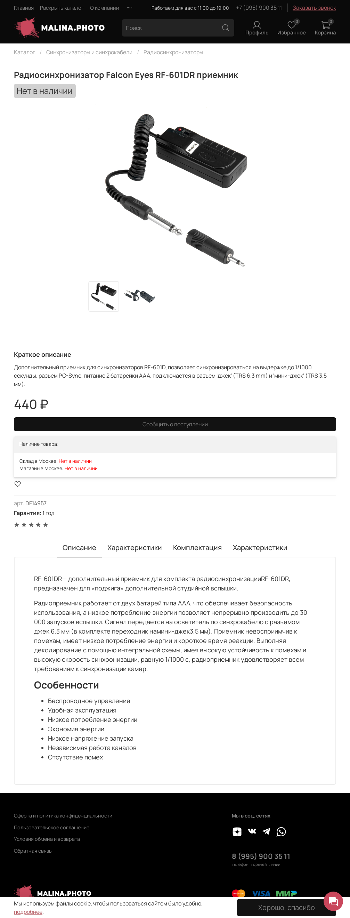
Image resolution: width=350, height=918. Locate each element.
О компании (104, 7)
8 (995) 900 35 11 (261, 856)
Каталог (24, 52)
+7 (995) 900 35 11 (259, 7)
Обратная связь (33, 850)
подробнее (28, 912)
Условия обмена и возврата (47, 839)
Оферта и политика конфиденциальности (63, 815)
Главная (24, 7)
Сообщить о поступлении (175, 424)
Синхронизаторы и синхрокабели (89, 52)
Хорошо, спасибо (286, 907)
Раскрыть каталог (62, 7)
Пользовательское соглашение (51, 827)
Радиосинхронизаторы (173, 52)
